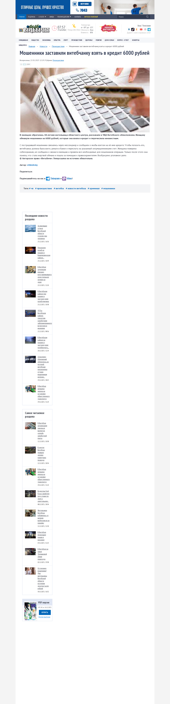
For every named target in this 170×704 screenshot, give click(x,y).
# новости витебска (76, 188)
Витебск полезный (91, 17)
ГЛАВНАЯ (22, 17)
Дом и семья (109, 40)
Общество (35, 40)
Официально (23, 40)
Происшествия (76, 40)
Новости (43, 46)
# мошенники (108, 188)
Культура (57, 40)
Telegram (53, 178)
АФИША (52, 17)
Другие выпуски (44, 617)
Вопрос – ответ (123, 40)
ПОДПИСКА (31, 17)
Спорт (66, 40)
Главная (32, 46)
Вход (139, 25)
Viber (67, 178)
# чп (31, 188)
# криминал (94, 188)
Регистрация (147, 25)
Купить (45, 612)
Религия (99, 40)
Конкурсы (135, 40)
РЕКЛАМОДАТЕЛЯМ (64, 17)
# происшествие (44, 188)
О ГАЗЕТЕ (42, 17)
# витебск (59, 188)
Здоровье (88, 40)
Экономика (46, 40)
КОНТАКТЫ (78, 17)
